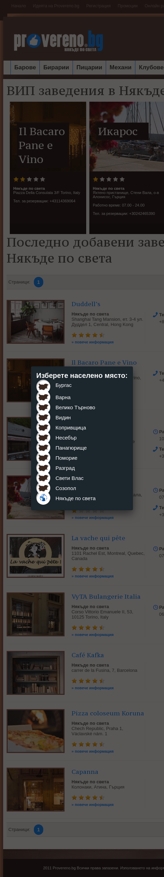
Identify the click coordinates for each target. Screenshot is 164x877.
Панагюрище (71, 448)
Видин (63, 417)
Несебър (66, 438)
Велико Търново (75, 407)
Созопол (65, 488)
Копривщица (70, 427)
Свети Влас (69, 478)
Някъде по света (75, 498)
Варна (62, 397)
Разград (65, 468)
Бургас (63, 385)
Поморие (66, 458)
